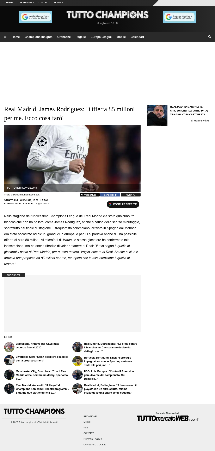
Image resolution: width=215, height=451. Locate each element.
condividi (110, 195)
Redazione (90, 416)
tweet (131, 195)
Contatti (89, 433)
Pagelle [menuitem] (81, 37)
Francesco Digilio (18, 203)
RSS (86, 428)
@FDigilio (43, 203)
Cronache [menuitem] (64, 37)
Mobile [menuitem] (121, 37)
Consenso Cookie (95, 444)
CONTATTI (44, 2)
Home (9, 2)
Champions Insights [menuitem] (39, 37)
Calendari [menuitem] (137, 37)
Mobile (88, 422)
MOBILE (58, 2)
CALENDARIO (26, 2)
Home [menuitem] (16, 37)
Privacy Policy (93, 439)
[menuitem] (5, 37)
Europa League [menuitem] (101, 37)
